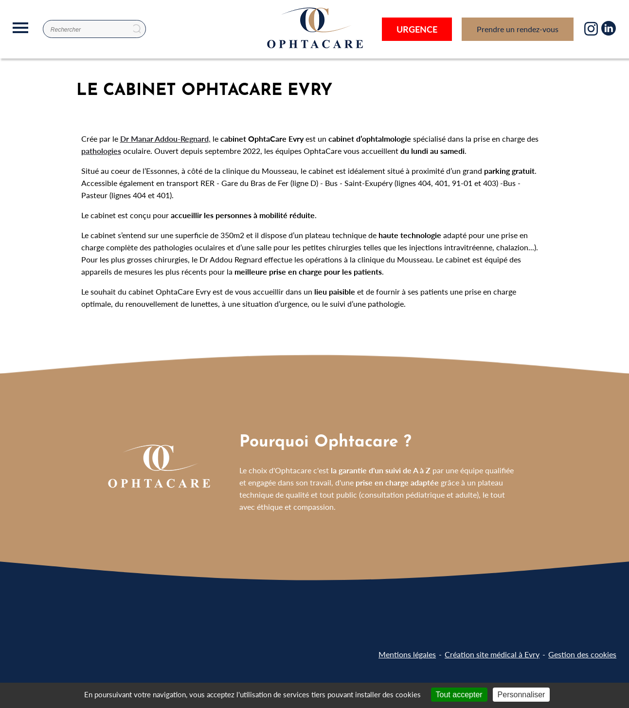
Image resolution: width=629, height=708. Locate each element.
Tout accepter (459, 694)
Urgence (416, 29)
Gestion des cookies (582, 654)
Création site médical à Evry (492, 654)
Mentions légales (407, 654)
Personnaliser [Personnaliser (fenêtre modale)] (521, 694)
